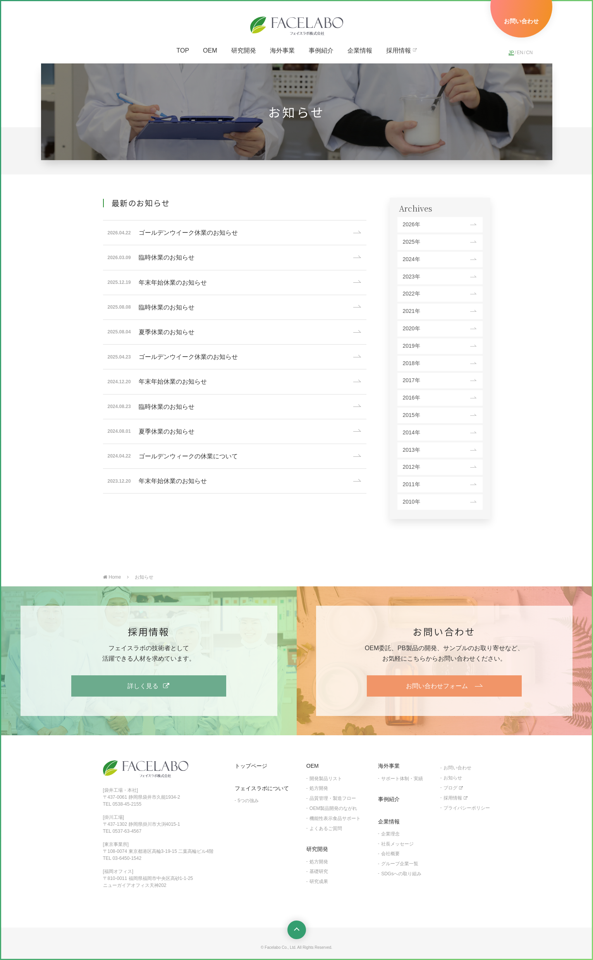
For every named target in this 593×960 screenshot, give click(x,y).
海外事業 (282, 50)
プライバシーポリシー (466, 808)
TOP (182, 50)
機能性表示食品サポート (335, 818)
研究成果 (318, 881)
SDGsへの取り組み (401, 873)
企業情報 (359, 50)
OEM (210, 50)
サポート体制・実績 (402, 778)
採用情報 (398, 50)
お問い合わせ (457, 767)
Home (112, 577)
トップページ (251, 766)
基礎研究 (318, 871)
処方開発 (318, 788)
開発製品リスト (325, 778)
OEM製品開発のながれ (333, 808)
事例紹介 (321, 50)
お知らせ (452, 778)
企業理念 (390, 834)
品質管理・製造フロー (332, 798)
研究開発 (243, 50)
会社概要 (390, 853)
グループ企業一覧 (399, 863)
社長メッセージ (397, 844)
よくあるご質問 (325, 828)
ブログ (450, 788)
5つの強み (248, 800)
